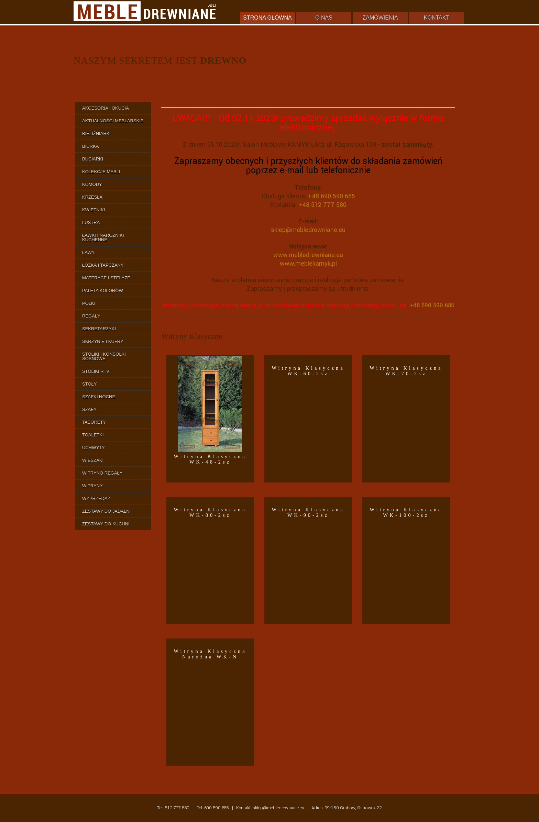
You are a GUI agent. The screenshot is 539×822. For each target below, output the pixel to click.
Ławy (88, 252)
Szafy (89, 409)
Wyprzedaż (96, 498)
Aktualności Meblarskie (112, 120)
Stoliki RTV (95, 371)
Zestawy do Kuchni (106, 523)
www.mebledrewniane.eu (308, 255)
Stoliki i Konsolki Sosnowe (104, 356)
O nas (323, 18)
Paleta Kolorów (102, 290)
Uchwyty (93, 447)
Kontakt (436, 18)
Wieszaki (92, 460)
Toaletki (93, 434)
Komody (92, 184)
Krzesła (92, 197)
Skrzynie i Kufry (102, 341)
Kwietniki (93, 209)
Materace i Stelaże (106, 277)
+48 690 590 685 (331, 196)
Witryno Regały (102, 473)
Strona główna (267, 18)
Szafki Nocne (98, 396)
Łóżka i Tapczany (103, 265)
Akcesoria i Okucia (105, 108)
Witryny (92, 485)
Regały (91, 316)
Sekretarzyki (99, 328)
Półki (88, 303)
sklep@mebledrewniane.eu (308, 229)
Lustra (91, 222)
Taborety (94, 422)
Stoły (89, 384)
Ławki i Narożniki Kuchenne (103, 237)
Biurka (90, 146)
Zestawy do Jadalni (106, 511)
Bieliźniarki (96, 133)
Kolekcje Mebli (101, 171)
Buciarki (92, 159)
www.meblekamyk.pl (308, 263)
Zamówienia (380, 18)
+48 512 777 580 (322, 204)
